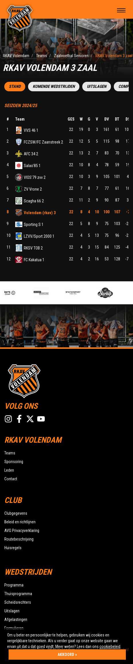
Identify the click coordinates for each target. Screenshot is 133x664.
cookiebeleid (109, 646)
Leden (9, 470)
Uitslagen (96, 86)
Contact (10, 479)
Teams (9, 453)
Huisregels (12, 547)
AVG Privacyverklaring (21, 530)
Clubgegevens (15, 513)
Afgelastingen (15, 619)
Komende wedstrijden (54, 86)
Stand (15, 86)
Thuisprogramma (18, 593)
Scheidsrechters (17, 602)
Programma (14, 585)
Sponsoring (13, 461)
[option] (18, 292)
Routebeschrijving (19, 539)
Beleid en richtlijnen (20, 522)
